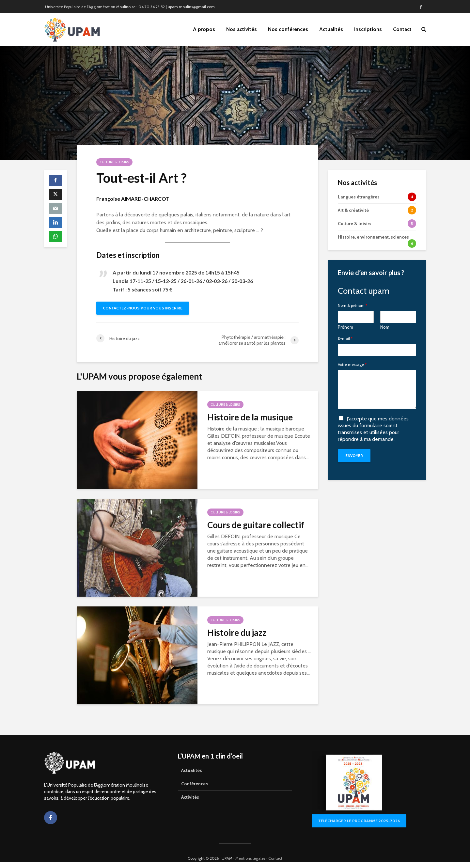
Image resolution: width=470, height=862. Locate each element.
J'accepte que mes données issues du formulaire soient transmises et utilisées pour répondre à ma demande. (373, 428)
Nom (384, 327)
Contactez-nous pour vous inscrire (142, 308)
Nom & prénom (352, 305)
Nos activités (241, 29)
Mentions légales (250, 847)
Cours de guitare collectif (256, 525)
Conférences (194, 773)
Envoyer (354, 455)
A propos (204, 29)
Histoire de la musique (250, 417)
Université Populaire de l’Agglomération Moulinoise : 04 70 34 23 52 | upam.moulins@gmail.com (130, 6)
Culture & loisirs (114, 162)
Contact (402, 29)
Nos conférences (288, 29)
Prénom (345, 327)
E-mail (345, 338)
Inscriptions (368, 29)
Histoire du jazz (236, 632)
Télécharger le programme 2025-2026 (359, 809)
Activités (190, 786)
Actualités (331, 29)
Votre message (352, 365)
